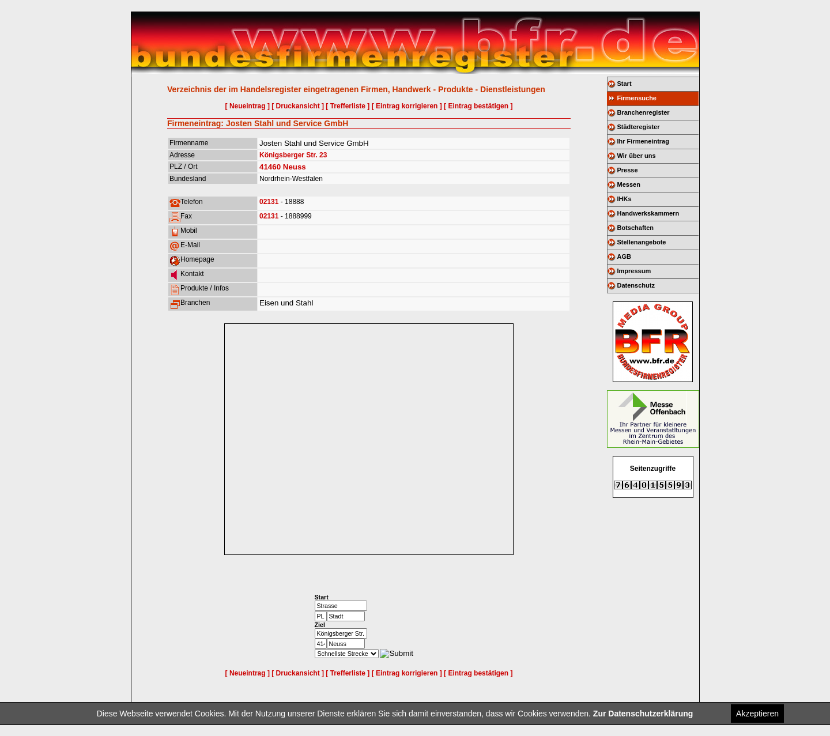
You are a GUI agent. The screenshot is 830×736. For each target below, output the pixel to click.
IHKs (624, 198)
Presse (627, 170)
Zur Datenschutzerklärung (643, 713)
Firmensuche (637, 98)
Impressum (634, 270)
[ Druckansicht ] (297, 106)
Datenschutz (636, 285)
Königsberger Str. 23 (293, 155)
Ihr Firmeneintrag (643, 141)
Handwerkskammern (648, 213)
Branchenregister (643, 112)
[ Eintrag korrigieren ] (407, 106)
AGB (624, 256)
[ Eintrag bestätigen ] (478, 106)
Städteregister (638, 126)
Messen (628, 184)
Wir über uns (636, 155)
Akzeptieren (757, 713)
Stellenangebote (641, 242)
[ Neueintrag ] (247, 106)
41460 (270, 167)
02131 (268, 202)
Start (624, 83)
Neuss (294, 167)
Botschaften (635, 227)
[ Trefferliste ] (347, 106)
